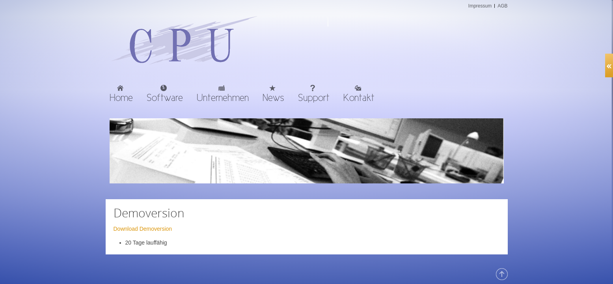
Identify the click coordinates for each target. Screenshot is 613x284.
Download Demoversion (143, 229)
